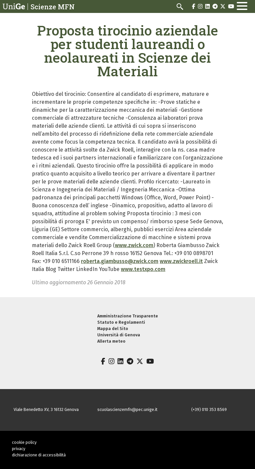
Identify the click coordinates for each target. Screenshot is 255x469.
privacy (18, 448)
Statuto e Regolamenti (121, 322)
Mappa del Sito (112, 328)
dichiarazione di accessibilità (39, 454)
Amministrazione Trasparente (127, 315)
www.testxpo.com (143, 269)
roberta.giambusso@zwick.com (119, 261)
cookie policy (24, 442)
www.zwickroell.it (181, 261)
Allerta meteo (111, 341)
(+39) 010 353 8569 (209, 409)
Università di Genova (118, 334)
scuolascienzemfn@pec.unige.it (127, 409)
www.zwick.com (134, 245)
